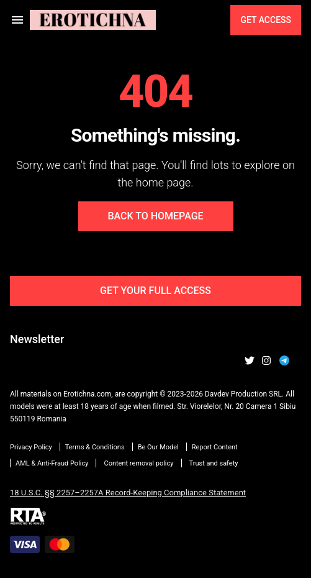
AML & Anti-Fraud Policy (52, 463)
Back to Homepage (155, 216)
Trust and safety (213, 463)
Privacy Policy (31, 447)
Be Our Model (158, 447)
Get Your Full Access (155, 290)
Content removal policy (138, 463)
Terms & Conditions (95, 447)
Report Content (215, 447)
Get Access (265, 20)
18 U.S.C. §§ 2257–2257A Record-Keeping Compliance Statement (128, 492)
